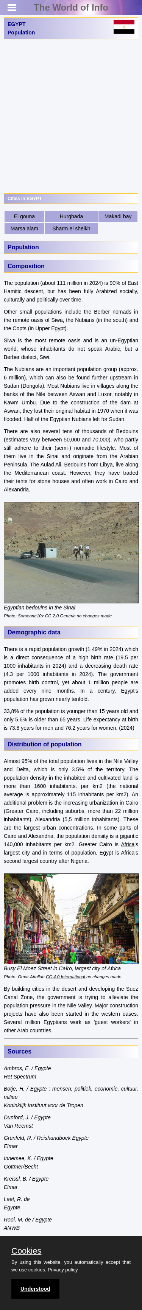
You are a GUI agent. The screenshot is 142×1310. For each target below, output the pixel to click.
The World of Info (71, 7)
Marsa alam (24, 228)
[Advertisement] (71, 116)
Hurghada (71, 216)
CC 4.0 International (65, 976)
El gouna (24, 216)
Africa (128, 844)
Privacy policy (63, 1270)
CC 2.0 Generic (61, 615)
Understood (35, 1289)
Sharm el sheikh (71, 228)
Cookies (26, 1251)
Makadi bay (118, 216)
